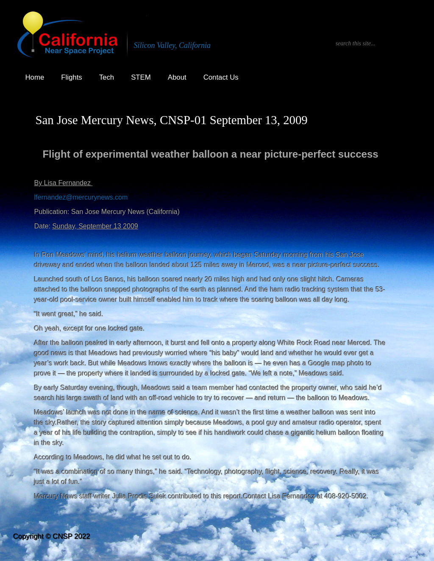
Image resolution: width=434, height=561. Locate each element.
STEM (141, 77)
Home (35, 77)
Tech (106, 77)
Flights (71, 77)
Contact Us (221, 77)
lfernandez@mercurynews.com (81, 197)
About (177, 77)
